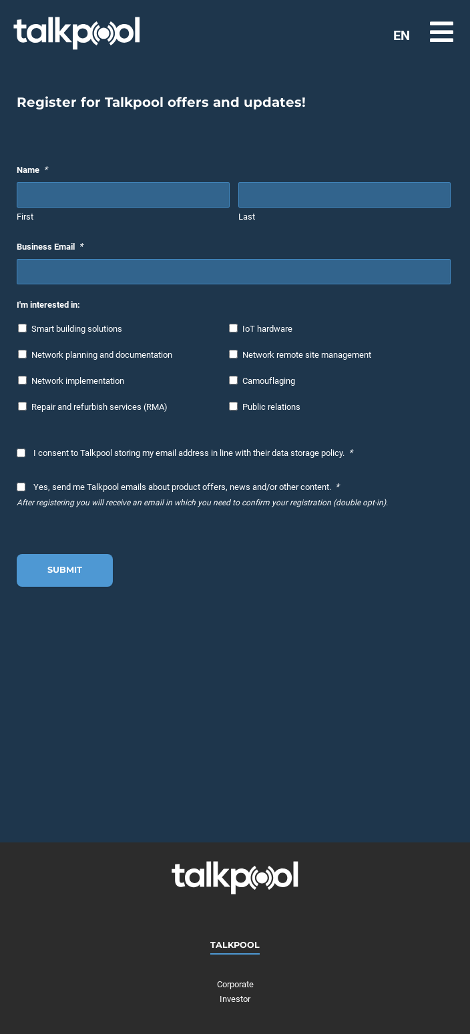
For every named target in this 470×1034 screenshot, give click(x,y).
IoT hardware (267, 329)
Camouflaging (268, 381)
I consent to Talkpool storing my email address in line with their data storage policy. (192, 452)
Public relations (271, 407)
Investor (235, 999)
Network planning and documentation (101, 355)
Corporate (235, 984)
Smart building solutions (76, 329)
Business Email (50, 246)
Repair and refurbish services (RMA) (99, 407)
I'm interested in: (48, 305)
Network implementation (77, 381)
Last (246, 217)
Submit (64, 570)
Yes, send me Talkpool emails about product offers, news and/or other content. (186, 486)
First (25, 217)
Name (32, 169)
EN (401, 35)
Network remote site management (306, 355)
